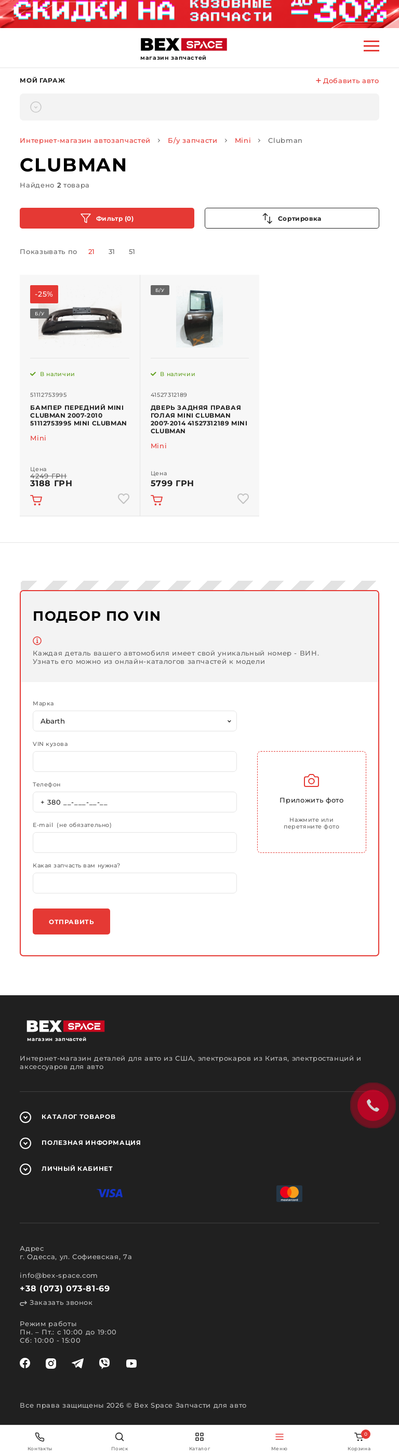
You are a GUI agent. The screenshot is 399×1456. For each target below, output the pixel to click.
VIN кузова (50, 744)
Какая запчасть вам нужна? (77, 865)
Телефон (47, 784)
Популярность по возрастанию (292, 218)
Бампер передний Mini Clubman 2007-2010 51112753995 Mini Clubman (78, 415)
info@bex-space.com (59, 1275)
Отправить (71, 922)
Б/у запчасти (193, 140)
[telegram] (78, 1363)
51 (132, 251)
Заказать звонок (56, 1302)
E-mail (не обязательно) (72, 825)
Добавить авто (347, 80)
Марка (43, 703)
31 (112, 251)
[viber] (104, 1363)
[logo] (184, 44)
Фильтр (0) (107, 218)
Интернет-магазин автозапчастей (85, 140)
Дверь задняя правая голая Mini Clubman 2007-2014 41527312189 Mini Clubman (199, 419)
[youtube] (131, 1363)
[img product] (79, 316)
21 (91, 251)
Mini (243, 140)
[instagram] (51, 1363)
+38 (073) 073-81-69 (65, 1288)
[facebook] (25, 1363)
